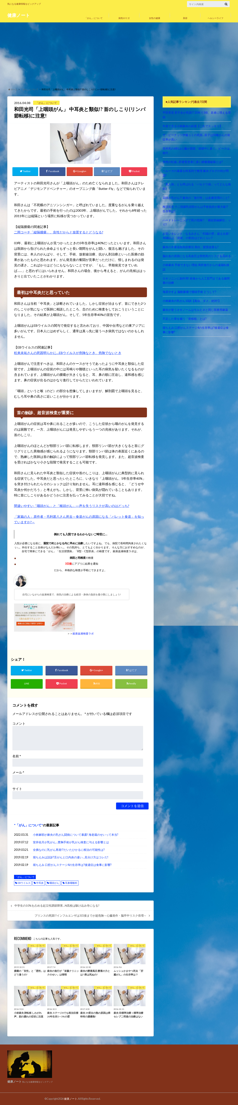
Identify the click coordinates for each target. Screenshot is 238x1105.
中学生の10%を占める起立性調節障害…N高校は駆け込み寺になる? (56, 905)
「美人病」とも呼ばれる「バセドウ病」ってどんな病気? (197, 186)
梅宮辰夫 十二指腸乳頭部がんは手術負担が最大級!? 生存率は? (197, 209)
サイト (17, 789)
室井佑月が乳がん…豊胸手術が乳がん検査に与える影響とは (71, 842)
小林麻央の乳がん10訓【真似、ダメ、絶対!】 (192, 300)
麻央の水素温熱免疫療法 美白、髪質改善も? (190, 247)
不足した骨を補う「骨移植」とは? (184, 318)
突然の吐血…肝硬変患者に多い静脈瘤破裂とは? (193, 162)
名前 (16, 756)
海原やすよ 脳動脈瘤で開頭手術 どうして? (189, 292)
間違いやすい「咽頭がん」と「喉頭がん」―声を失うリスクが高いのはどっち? (71, 506)
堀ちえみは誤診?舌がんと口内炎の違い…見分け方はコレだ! (70, 857)
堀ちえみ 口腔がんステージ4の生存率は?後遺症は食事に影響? (72, 864)
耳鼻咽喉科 (71, 882)
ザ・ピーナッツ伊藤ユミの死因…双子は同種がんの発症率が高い (196, 137)
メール (18, 772)
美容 (185, 18)
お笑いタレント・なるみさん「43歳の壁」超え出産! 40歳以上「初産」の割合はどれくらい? (196, 236)
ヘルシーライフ (215, 18)
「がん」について (94, 18)
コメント (18, 723)
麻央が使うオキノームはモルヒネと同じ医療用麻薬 (195, 309)
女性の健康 (154, 18)
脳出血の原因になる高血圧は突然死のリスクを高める (197, 256)
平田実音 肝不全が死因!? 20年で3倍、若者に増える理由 (197, 115)
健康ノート (18, 15)
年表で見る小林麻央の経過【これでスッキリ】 (192, 126)
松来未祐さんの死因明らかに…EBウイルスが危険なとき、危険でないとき (67, 353)
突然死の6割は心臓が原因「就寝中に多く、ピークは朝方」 (196, 151)
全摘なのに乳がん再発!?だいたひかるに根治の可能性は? (69, 849)
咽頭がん (54, 882)
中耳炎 (39, 882)
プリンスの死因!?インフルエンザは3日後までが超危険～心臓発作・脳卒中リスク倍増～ (91, 915)
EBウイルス (24, 882)
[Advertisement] (119, 53)
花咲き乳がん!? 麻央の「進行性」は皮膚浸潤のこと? (196, 197)
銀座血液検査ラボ (83, 633)
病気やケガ (124, 18)
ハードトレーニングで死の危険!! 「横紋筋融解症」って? (197, 222)
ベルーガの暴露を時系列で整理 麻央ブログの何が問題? (196, 173)
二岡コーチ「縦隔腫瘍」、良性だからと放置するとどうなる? (58, 232)
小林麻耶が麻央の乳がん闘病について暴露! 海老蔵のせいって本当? (75, 834)
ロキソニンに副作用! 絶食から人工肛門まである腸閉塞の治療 (196, 281)
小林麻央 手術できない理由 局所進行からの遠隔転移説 (196, 267)
